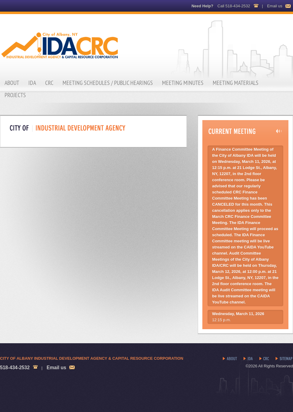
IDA (32, 83)
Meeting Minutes (183, 83)
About (12, 83)
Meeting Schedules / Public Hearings (108, 83)
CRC (49, 83)
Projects (15, 95)
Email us (274, 6)
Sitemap (284, 359)
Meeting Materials (236, 83)
